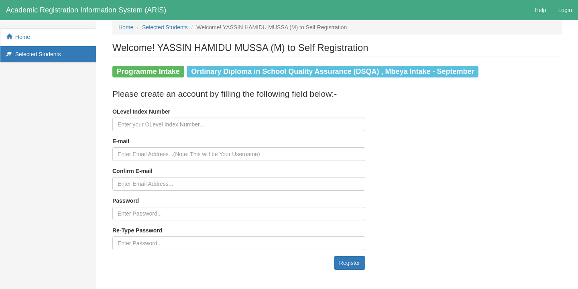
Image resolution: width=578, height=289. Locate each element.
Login (565, 10)
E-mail (120, 141)
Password (125, 200)
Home (18, 37)
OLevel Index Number (141, 111)
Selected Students (33, 54)
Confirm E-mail (132, 171)
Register (349, 263)
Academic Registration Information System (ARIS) (86, 10)
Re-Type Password (137, 230)
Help (540, 10)
